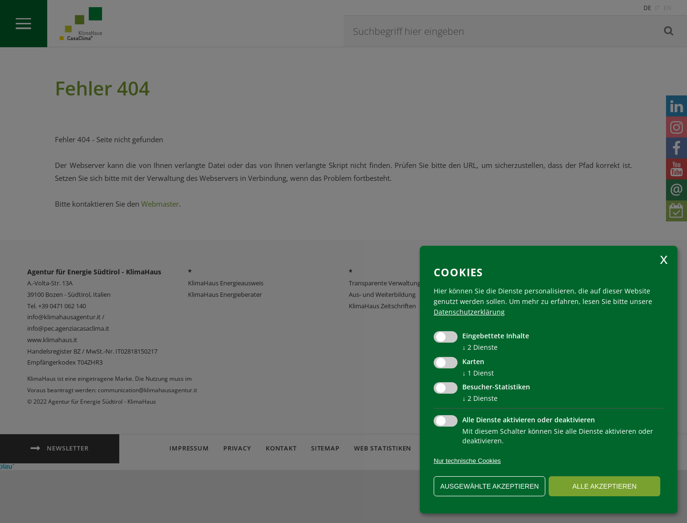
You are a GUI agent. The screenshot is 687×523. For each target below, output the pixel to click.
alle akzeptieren (604, 486)
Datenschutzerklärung (469, 311)
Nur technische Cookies (467, 460)
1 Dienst (478, 372)
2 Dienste (480, 347)
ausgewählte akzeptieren (489, 486)
